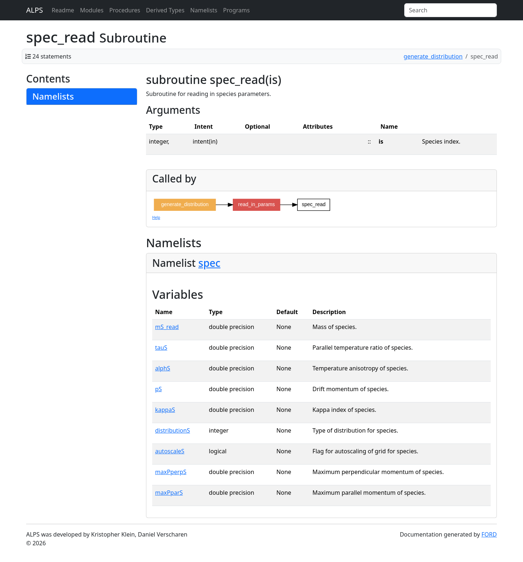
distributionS (172, 430)
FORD (489, 534)
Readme (63, 10)
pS (158, 389)
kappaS (165, 410)
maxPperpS (170, 472)
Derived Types (165, 10)
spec (209, 263)
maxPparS (169, 493)
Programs (236, 10)
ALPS (34, 10)
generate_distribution (433, 56)
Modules (92, 10)
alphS (162, 368)
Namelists (203, 10)
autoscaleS (170, 451)
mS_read (167, 327)
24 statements (51, 56)
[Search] (450, 10)
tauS (161, 348)
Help (156, 217)
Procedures (124, 10)
